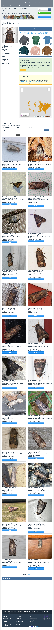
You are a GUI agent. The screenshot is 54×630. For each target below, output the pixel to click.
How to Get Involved (18, 619)
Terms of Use (27, 611)
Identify (24, 2)
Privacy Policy (35, 611)
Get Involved (17, 2)
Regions (30, 2)
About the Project (7, 618)
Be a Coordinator (20, 621)
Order (30, 127)
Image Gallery (37, 2)
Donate (28, 5)
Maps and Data (46, 2)
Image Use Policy (44, 611)
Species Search (16, 5)
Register (18, 624)
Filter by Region (6, 127)
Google (42, 116)
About (10, 2)
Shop (23, 5)
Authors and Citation (6, 620)
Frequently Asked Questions (7, 625)
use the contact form (35, 81)
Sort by (17, 127)
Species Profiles (7, 5)
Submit (46, 130)
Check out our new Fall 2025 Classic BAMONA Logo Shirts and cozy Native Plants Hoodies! (35, 32)
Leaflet (35, 116)
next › (29, 574)
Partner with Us (19, 622)
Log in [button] (41, 13)
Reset (18, 135)
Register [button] (41, 16)
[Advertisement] (27, 591)
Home (4, 2)
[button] (3, 35)
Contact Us (6, 613)
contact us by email (24, 81)
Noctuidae (7, 45)
